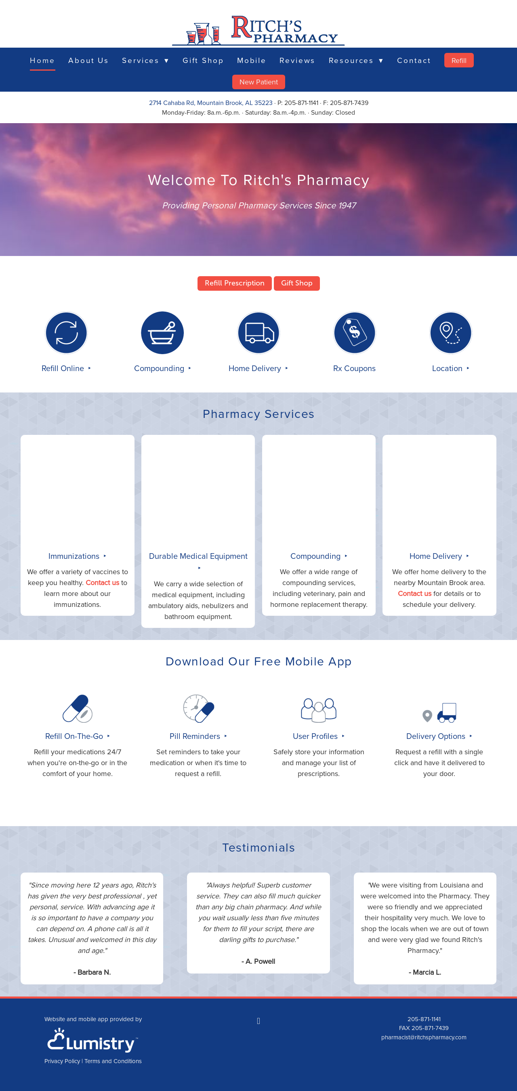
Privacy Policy (62, 1061)
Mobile (252, 60)
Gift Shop (203, 60)
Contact (414, 60)
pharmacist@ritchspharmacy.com (424, 1037)
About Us (88, 60)
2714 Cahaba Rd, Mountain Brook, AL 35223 (211, 102)
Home (42, 60)
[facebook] (258, 1021)
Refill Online (64, 368)
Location (448, 368)
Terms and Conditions (113, 1061)
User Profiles (316, 736)
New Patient (259, 82)
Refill (459, 60)
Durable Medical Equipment (198, 556)
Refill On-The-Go (75, 736)
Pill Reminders (196, 736)
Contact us (102, 582)
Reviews (297, 60)
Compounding (160, 368)
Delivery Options (436, 736)
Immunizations (74, 556)
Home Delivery (256, 368)
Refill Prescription (235, 283)
